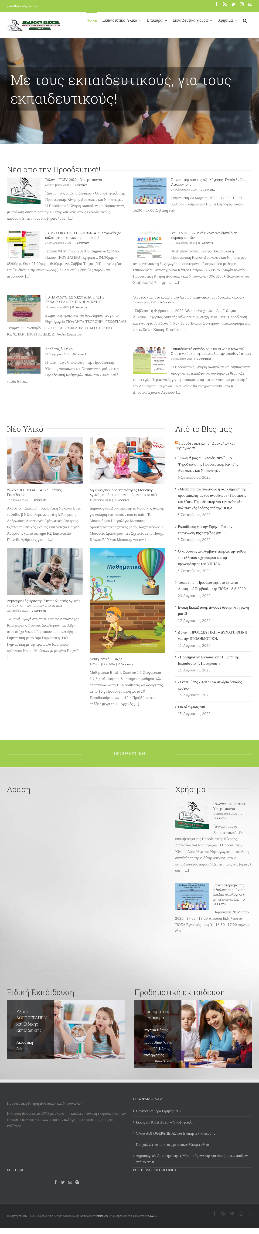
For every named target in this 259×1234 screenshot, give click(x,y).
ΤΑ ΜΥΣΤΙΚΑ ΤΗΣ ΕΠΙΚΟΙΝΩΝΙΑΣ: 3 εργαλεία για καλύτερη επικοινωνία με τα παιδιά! (83, 235)
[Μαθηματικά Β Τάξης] (127, 600)
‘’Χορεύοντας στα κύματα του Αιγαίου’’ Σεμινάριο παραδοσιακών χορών (188, 297)
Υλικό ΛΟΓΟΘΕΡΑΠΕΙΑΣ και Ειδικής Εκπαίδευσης (175, 1133)
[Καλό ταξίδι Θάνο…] (24, 360)
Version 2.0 (101, 1215)
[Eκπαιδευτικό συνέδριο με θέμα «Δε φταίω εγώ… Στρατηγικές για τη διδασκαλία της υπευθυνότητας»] (150, 360)
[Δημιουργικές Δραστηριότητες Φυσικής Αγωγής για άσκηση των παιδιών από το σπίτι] (45, 571)
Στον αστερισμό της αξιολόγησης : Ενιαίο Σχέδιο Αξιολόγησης (229, 890)
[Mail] (70, 1182)
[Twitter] (63, 1182)
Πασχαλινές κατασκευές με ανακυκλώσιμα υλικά (172, 1144)
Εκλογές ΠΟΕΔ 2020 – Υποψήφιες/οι (73, 180)
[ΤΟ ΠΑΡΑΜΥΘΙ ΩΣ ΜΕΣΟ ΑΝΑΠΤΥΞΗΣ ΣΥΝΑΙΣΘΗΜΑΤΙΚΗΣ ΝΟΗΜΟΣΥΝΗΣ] (24, 308)
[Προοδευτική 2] (129, 72)
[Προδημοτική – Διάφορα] (193, 1034)
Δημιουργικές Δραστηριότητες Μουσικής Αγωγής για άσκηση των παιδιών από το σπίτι (124, 492)
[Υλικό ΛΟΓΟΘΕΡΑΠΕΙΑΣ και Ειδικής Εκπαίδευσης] (45, 460)
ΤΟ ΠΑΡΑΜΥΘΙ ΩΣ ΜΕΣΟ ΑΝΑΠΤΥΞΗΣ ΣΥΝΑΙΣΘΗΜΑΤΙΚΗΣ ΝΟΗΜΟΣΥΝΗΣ (74, 299)
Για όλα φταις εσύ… (193, 707)
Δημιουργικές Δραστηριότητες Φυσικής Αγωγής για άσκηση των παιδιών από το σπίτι (43, 603)
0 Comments (80, 185)
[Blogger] (77, 1182)
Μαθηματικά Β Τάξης (106, 659)
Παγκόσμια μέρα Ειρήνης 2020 (160, 1111)
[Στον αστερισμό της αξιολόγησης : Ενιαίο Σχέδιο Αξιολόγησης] (150, 191)
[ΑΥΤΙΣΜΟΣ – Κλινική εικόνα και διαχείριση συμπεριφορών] (150, 244)
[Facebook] (56, 1182)
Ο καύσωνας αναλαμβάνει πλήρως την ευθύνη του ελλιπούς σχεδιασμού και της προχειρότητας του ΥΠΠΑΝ (212, 557)
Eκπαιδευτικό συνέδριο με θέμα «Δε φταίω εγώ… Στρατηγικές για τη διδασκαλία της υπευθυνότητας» (211, 351)
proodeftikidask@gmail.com (22, 6)
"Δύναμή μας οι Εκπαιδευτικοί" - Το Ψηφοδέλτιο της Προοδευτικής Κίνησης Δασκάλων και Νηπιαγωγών (208, 464)
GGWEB (152, 1215)
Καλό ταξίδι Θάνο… (60, 349)
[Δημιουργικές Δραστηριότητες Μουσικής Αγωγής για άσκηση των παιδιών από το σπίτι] (127, 460)
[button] (245, 20)
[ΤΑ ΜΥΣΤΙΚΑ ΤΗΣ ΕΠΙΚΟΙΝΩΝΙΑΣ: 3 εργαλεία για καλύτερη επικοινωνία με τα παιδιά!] (24, 244)
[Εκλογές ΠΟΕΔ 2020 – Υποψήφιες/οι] (24, 191)
